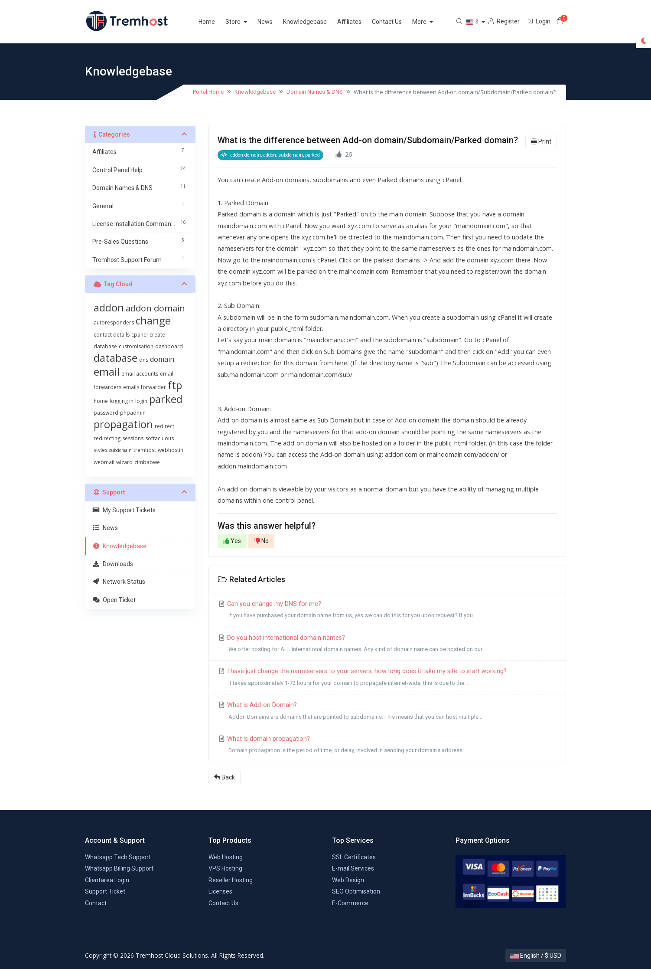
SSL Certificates (354, 857)
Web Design (348, 880)
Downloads (112, 563)
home (101, 401)
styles (100, 450)
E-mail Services (353, 868)
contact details (112, 334)
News (275, 21)
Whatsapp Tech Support (118, 857)
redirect (164, 426)
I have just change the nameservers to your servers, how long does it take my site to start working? (387, 678)
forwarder (153, 387)
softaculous (159, 438)
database (115, 357)
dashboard (169, 346)
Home (217, 21)
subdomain (120, 450)
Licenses (220, 891)
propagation (123, 424)
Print (541, 141)
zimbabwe (147, 462)
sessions (132, 438)
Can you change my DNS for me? (387, 611)
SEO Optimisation (356, 891)
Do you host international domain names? (387, 644)
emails (131, 387)
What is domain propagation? (387, 745)
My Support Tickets (124, 510)
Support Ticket (105, 891)
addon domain (155, 308)
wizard (124, 462)
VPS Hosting (225, 868)
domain (162, 359)
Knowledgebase (315, 21)
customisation (136, 346)
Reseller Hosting (230, 880)
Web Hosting (225, 857)
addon (109, 307)
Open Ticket (114, 599)
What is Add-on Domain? (387, 712)
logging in (121, 401)
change (153, 320)
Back (224, 777)
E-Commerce (350, 903)
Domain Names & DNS (314, 91)
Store (244, 21)
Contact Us (397, 21)
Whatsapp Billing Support (119, 868)
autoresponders (114, 322)
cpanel (139, 334)
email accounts (139, 373)
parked (165, 399)
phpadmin (133, 412)
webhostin (170, 450)
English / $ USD (535, 955)
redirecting (107, 438)
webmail (104, 462)
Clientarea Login (107, 880)
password (106, 412)
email (107, 371)
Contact (96, 903)
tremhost (144, 450)
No (261, 540)
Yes (232, 540)
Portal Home (208, 91)
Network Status (118, 581)
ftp (175, 385)
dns (143, 359)
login (141, 401)
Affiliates (360, 21)
